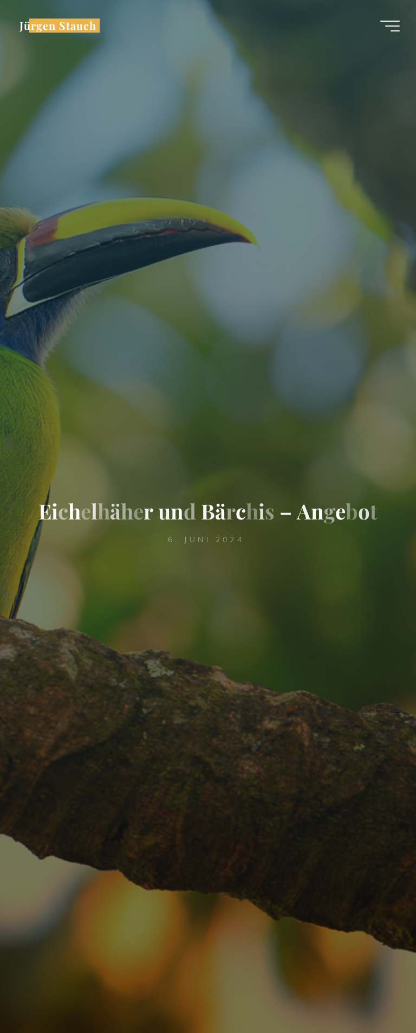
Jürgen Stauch (58, 25)
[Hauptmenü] (390, 26)
